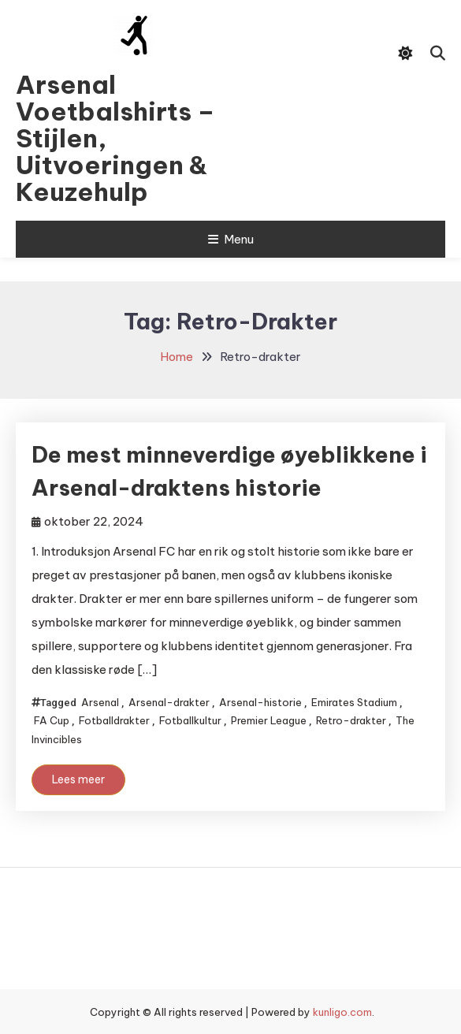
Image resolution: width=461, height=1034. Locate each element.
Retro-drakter (351, 720)
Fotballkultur (190, 720)
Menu (231, 239)
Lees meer (78, 779)
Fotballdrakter (114, 720)
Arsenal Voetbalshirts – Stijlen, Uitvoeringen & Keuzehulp (115, 138)
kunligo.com (342, 1012)
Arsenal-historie (260, 702)
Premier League (269, 720)
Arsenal (100, 702)
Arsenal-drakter (169, 702)
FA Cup (51, 720)
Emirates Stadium (354, 702)
